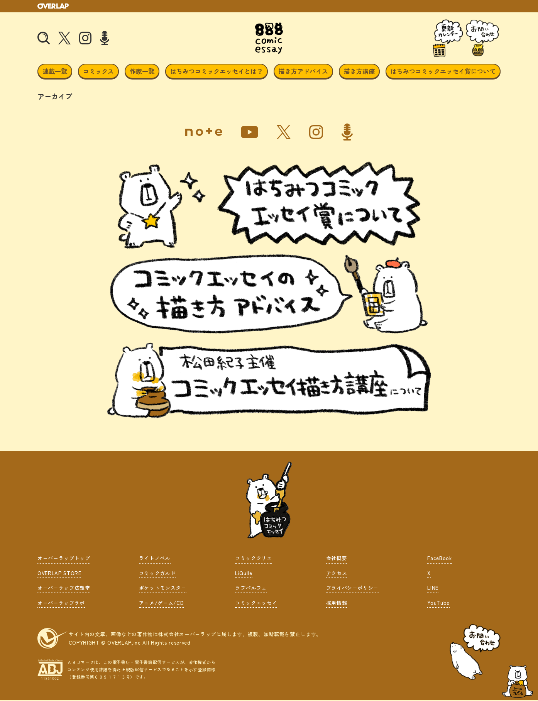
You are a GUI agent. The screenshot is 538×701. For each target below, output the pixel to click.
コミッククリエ (253, 559)
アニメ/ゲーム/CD (161, 604)
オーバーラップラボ (61, 604)
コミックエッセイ (256, 604)
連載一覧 (54, 72)
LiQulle (243, 574)
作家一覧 (142, 72)
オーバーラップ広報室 (63, 589)
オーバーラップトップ (63, 559)
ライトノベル (155, 559)
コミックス (98, 72)
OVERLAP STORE (59, 574)
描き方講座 (359, 72)
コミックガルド (157, 574)
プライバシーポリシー (352, 589)
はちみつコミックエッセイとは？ (216, 72)
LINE (432, 589)
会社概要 (336, 559)
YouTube (438, 604)
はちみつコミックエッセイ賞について (443, 72)
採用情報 (336, 604)
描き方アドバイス (303, 72)
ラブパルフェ (251, 589)
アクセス (336, 574)
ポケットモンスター (162, 589)
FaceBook (439, 559)
